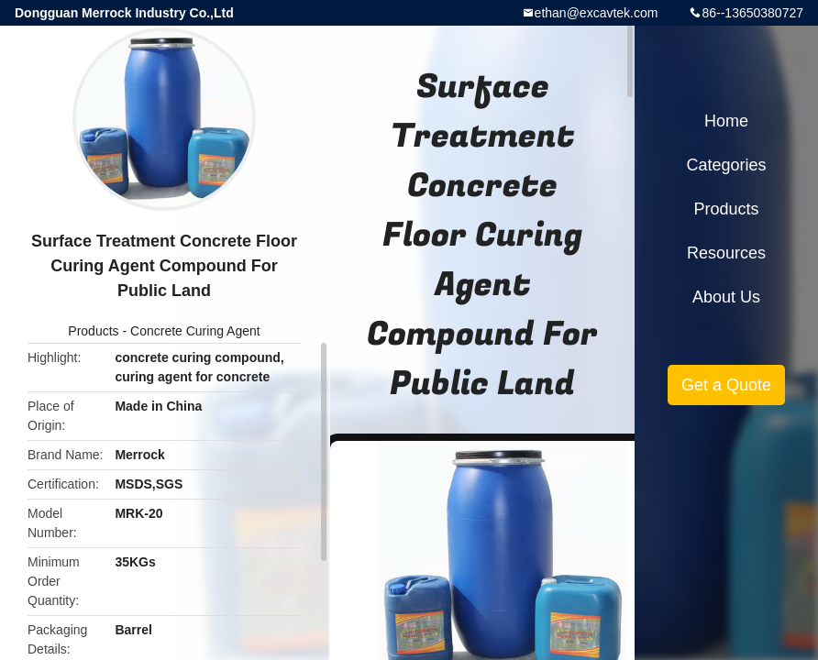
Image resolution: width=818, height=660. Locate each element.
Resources (726, 253)
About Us (726, 297)
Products (93, 331)
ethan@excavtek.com (596, 13)
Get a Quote (726, 385)
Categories (726, 165)
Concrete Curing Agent (195, 331)
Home (726, 121)
